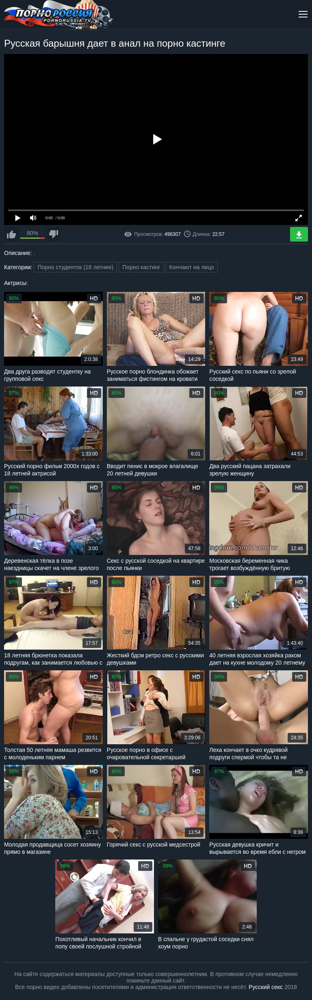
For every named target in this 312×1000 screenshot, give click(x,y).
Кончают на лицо (191, 267)
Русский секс (266, 987)
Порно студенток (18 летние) (75, 267)
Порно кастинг (141, 267)
